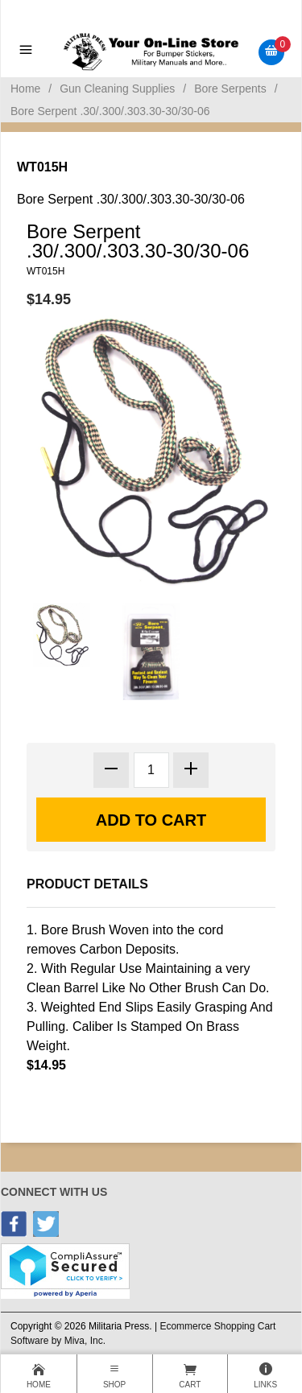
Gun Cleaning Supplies (117, 88)
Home (25, 88)
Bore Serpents (230, 88)
